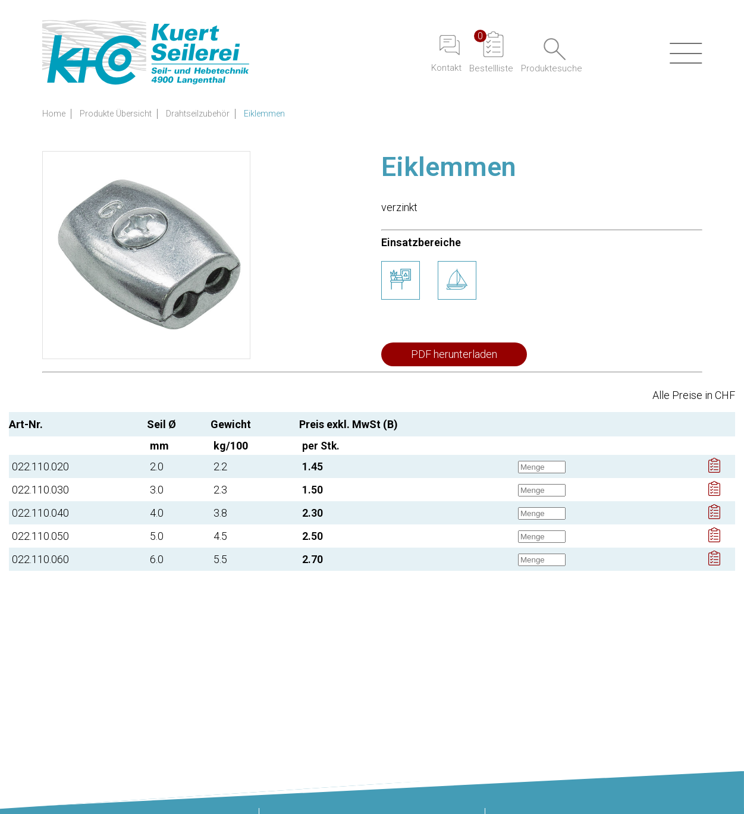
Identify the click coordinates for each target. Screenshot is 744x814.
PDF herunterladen (454, 354)
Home (53, 114)
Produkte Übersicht (116, 114)
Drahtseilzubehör (198, 114)
